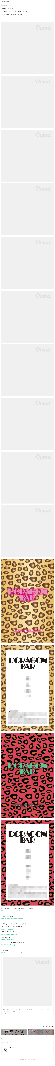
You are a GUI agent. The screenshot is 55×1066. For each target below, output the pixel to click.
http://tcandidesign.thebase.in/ (9, 934)
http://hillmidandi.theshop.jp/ (8, 945)
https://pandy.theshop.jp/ (7, 929)
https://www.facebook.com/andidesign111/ (12, 952)
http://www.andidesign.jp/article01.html (11, 910)
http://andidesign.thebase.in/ (8, 939)
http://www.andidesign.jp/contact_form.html (12, 918)
